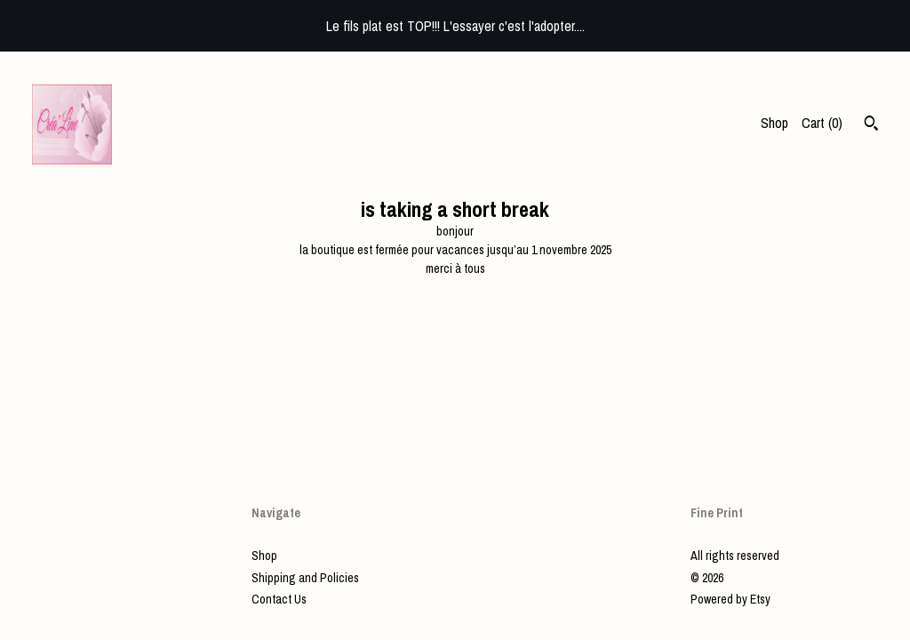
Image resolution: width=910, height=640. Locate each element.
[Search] (871, 125)
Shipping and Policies (305, 578)
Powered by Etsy (730, 599)
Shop (774, 122)
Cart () (822, 122)
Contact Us (279, 599)
